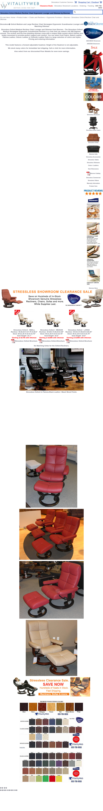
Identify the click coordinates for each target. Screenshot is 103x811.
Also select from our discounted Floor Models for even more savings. (41, 51)
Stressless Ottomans (93, 162)
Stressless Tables (93, 160)
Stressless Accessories (93, 157)
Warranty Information (93, 183)
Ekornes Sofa (93, 153)
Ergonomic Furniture (54, 17)
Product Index (22, 17)
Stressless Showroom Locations (66, 6)
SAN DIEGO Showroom (93, 41)
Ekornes (67, 17)
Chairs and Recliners (37, 17)
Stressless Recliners (93, 114)
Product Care (93, 186)
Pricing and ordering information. (42, 39)
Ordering (83, 6)
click (56, 48)
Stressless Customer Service (62, 2)
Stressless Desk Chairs (93, 130)
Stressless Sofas (93, 142)
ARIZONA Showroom (93, 43)
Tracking (91, 6)
